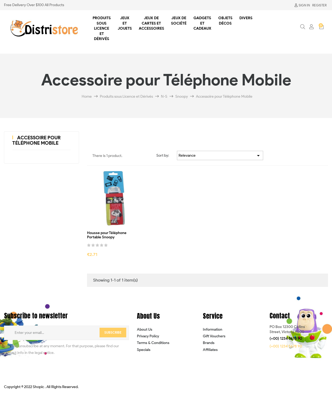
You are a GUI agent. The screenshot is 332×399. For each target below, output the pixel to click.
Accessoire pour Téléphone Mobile (36, 140)
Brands (209, 343)
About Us (144, 329)
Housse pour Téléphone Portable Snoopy (107, 235)
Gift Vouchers (214, 336)
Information (212, 329)
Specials (144, 349)
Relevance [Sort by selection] (220, 155)
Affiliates (210, 349)
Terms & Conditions (153, 343)
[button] (286, 338)
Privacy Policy (148, 336)
